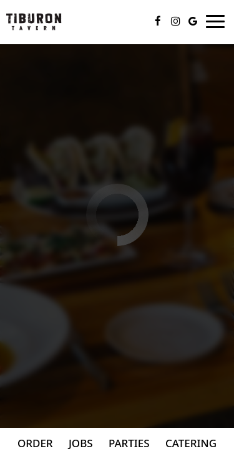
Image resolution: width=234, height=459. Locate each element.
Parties (129, 443)
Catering (191, 443)
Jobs (81, 443)
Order (35, 443)
